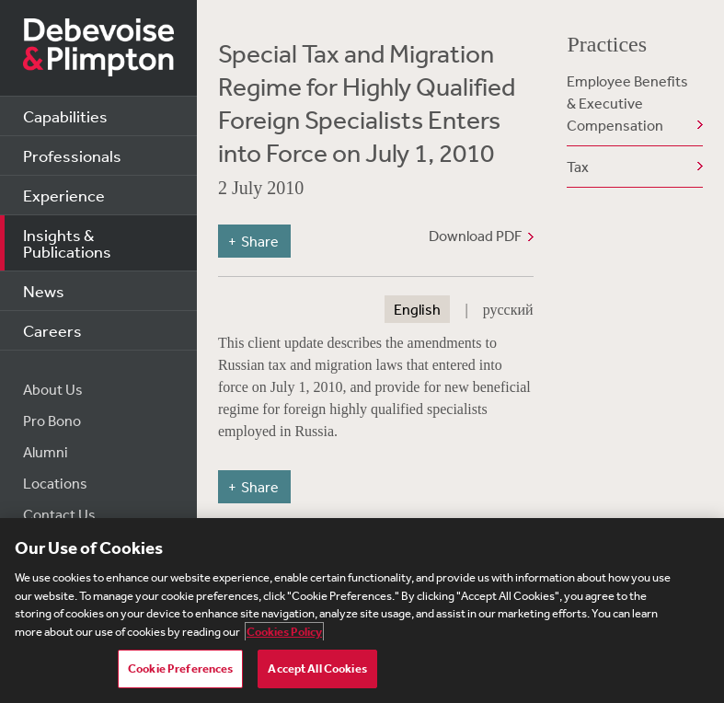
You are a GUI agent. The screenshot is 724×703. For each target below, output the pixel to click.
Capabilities (65, 116)
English (417, 309)
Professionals (72, 155)
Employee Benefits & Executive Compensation (627, 103)
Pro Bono (52, 420)
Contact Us (59, 514)
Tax (578, 166)
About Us (53, 389)
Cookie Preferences (180, 668)
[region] (362, 610)
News (43, 291)
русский (508, 309)
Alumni (45, 452)
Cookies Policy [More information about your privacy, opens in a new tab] (284, 632)
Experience (64, 195)
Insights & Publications (67, 243)
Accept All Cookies (317, 668)
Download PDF (475, 235)
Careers (52, 330)
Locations (55, 483)
